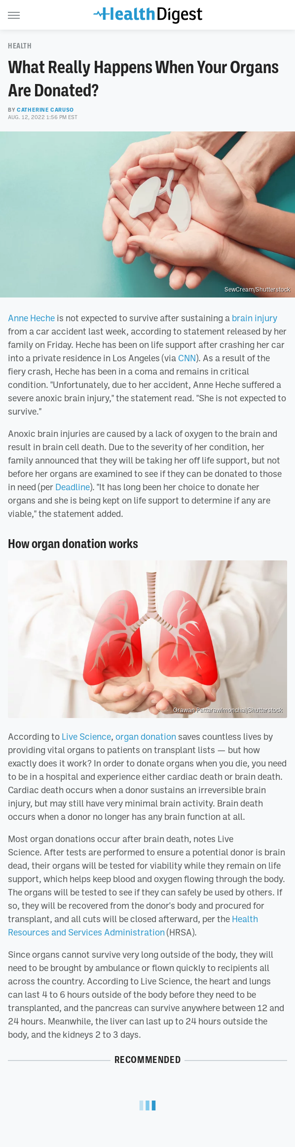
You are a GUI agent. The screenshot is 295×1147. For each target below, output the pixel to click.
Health (20, 46)
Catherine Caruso (45, 109)
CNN (187, 357)
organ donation (145, 736)
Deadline (72, 486)
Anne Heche (31, 317)
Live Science (86, 736)
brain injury (254, 317)
